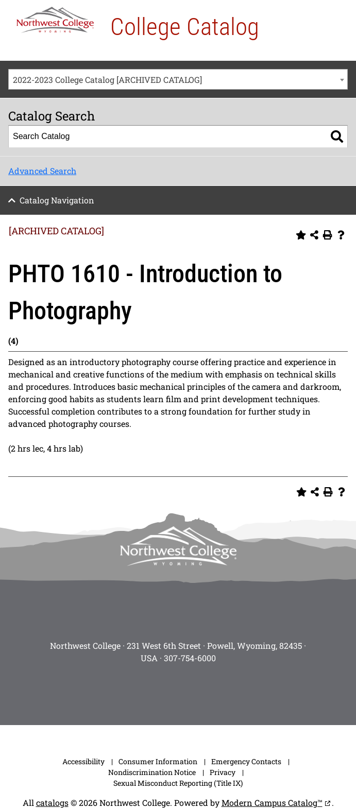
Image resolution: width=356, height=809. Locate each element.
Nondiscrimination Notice (152, 772)
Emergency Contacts (246, 761)
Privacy (222, 772)
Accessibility (83, 761)
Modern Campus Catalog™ (272, 802)
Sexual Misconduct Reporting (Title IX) (178, 783)
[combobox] (178, 79)
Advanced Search (42, 170)
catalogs (52, 802)
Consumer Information (157, 761)
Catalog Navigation (57, 200)
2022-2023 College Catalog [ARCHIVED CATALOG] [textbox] (107, 79)
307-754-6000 (190, 657)
